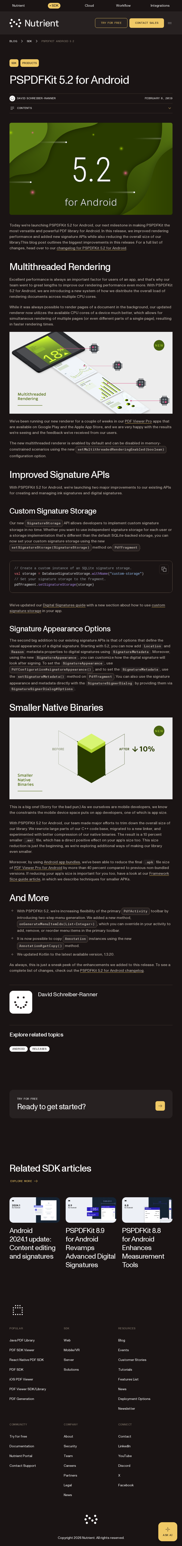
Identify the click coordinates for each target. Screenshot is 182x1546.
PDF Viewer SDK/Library (27, 1389)
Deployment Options (134, 1399)
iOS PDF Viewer (21, 1379)
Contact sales (146, 22)
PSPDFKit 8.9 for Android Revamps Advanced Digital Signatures (90, 1248)
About (68, 1436)
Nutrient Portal (20, 1456)
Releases (39, 1048)
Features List (128, 1379)
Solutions (71, 1369)
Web (67, 1340)
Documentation (21, 1446)
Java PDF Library (22, 1340)
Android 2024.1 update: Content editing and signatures (32, 1243)
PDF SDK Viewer (21, 1350)
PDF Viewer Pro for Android (38, 867)
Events (123, 1350)
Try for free (111, 22)
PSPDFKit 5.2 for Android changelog (112, 970)
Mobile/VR (72, 1350)
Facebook (126, 1485)
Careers (70, 1465)
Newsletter (126, 1408)
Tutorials (125, 1369)
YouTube (125, 1456)
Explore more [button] (24, 1181)
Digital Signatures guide (64, 605)
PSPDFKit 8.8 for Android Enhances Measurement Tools (143, 1248)
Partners (70, 1475)
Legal (68, 1485)
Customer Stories (132, 1360)
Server (69, 1360)
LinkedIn (124, 1446)
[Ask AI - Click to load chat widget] (167, 1531)
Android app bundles (62, 862)
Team (68, 1456)
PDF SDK (16, 1369)
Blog (121, 1340)
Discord (124, 1465)
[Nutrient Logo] (34, 23)
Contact (124, 1436)
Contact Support (22, 1465)
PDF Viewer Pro (138, 421)
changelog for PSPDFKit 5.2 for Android (91, 248)
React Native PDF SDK (26, 1360)
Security (70, 1446)
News (122, 1389)
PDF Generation (21, 1399)
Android (18, 1048)
